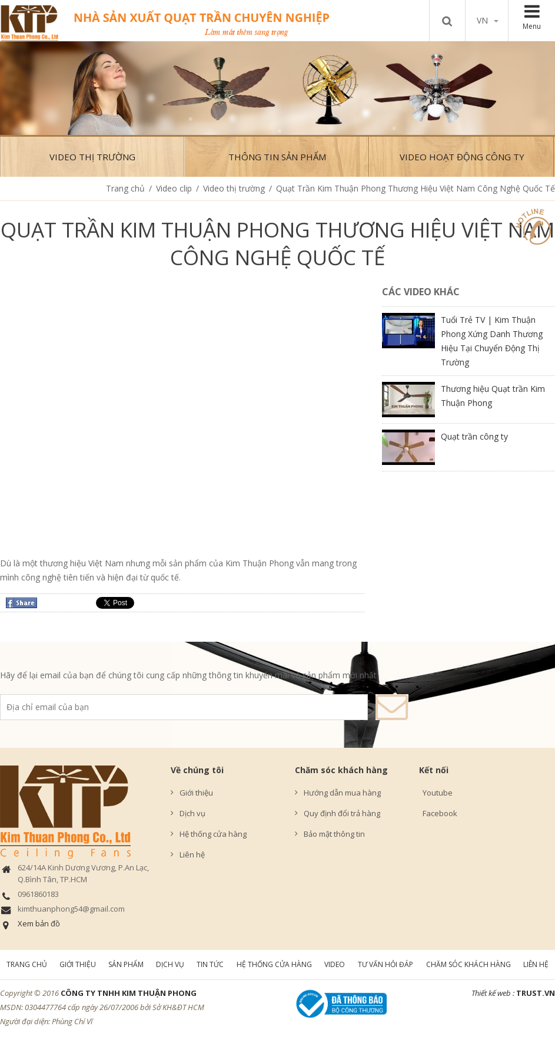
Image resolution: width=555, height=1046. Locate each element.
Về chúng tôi (197, 770)
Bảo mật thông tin (334, 834)
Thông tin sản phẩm (277, 157)
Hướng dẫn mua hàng (342, 792)
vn (487, 20)
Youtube (436, 792)
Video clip (174, 188)
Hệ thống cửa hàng (213, 834)
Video (334, 964)
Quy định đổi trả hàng (342, 813)
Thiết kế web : (492, 993)
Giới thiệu (196, 792)
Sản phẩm (126, 964)
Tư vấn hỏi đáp (385, 964)
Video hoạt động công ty (462, 157)
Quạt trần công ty (474, 436)
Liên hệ (192, 854)
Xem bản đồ (39, 923)
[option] (277, 88)
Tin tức (210, 964)
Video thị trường (92, 157)
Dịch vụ (192, 813)
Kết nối (433, 770)
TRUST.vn (535, 993)
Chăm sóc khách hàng (341, 770)
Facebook (438, 813)
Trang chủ (125, 188)
